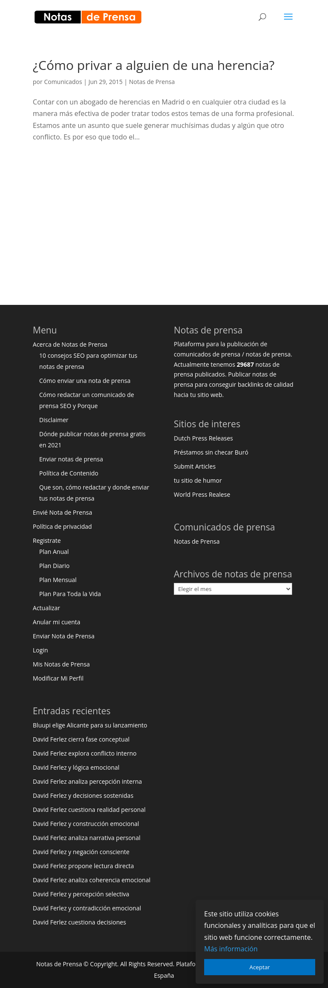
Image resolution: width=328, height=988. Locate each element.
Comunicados (63, 82)
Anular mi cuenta (56, 622)
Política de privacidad (62, 526)
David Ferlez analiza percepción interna (87, 781)
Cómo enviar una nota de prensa (85, 381)
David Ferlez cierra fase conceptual (81, 739)
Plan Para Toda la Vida (70, 594)
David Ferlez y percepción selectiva (81, 894)
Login (40, 650)
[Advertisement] (164, 220)
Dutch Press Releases (203, 438)
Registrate (47, 540)
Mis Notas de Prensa (61, 664)
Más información (231, 948)
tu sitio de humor (198, 480)
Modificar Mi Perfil (58, 678)
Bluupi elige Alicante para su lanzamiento (90, 725)
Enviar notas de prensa (71, 459)
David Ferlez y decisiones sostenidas (83, 795)
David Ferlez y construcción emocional (86, 824)
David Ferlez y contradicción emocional (87, 908)
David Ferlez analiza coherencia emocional (91, 880)
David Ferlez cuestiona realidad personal (89, 809)
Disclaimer (53, 420)
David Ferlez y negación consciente (81, 852)
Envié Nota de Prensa (62, 512)
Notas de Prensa (152, 82)
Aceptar (259, 967)
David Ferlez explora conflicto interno (85, 753)
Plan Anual (54, 552)
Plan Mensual (58, 580)
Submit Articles (195, 466)
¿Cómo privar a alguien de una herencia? (154, 65)
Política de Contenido (68, 473)
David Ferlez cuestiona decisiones (79, 922)
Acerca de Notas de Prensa (70, 344)
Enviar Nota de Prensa (64, 636)
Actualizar (46, 608)
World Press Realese (202, 494)
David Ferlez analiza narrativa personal (87, 838)
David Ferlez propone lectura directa (83, 866)
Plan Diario (54, 566)
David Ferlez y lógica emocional (76, 767)
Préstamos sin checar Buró (211, 452)
